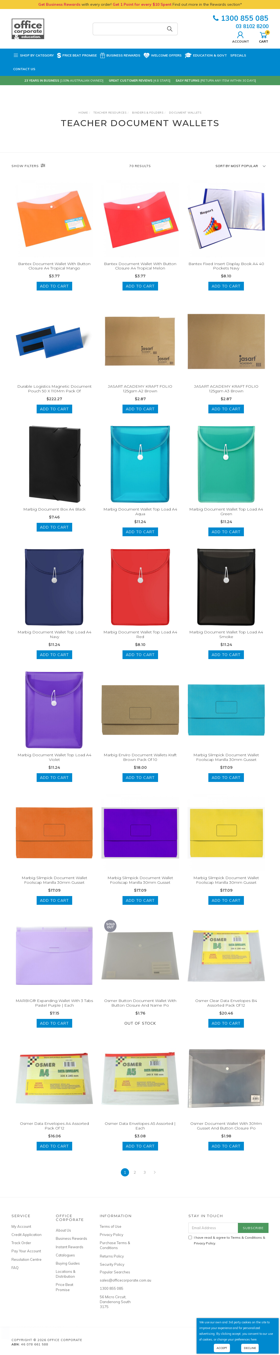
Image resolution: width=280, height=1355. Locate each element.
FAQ (15, 1267)
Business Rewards (120, 55)
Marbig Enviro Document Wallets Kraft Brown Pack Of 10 (140, 764)
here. (254, 1339)
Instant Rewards (69, 1247)
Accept (222, 1348)
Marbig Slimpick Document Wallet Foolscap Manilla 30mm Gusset (226, 764)
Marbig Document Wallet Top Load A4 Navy (54, 641)
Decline (250, 1348)
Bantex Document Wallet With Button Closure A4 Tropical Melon (140, 266)
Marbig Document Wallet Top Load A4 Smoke (226, 641)
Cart (264, 36)
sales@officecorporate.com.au (116, 1280)
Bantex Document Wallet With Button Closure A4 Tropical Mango (54, 266)
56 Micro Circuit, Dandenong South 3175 (115, 1302)
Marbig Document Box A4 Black (54, 516)
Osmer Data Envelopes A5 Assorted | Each (140, 1132)
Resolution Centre (26, 1259)
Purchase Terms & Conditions (115, 1245)
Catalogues (65, 1255)
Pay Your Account (26, 1251)
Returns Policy (112, 1256)
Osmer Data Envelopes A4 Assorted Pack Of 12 (54, 1132)
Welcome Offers (163, 54)
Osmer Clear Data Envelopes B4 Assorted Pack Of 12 (226, 1009)
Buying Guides (68, 1263)
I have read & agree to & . (226, 1240)
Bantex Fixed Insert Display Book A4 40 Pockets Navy (226, 266)
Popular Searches (115, 1272)
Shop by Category (33, 55)
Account (240, 36)
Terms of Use (110, 1226)
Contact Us (24, 69)
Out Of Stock (140, 1029)
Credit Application (26, 1234)
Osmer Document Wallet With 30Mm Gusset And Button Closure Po (226, 1132)
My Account (21, 1226)
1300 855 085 (241, 18)
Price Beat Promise (77, 55)
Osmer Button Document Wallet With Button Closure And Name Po (140, 1009)
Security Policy (112, 1264)
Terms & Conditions (246, 1237)
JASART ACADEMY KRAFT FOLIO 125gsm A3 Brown (226, 395)
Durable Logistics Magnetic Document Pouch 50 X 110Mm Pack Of (54, 395)
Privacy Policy (111, 1234)
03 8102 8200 (252, 26)
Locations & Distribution (65, 1274)
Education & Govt (206, 55)
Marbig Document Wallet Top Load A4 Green (226, 518)
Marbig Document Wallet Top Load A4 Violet (54, 764)
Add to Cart (54, 286)
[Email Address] (213, 1228)
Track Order (21, 1243)
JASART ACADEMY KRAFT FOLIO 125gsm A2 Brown (140, 395)
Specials (238, 55)
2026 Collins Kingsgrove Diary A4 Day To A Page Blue (51, 1332)
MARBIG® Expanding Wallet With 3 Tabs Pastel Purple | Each (54, 1009)
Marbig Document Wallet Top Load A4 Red (140, 641)
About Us (63, 1230)
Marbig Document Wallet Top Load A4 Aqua (140, 518)
